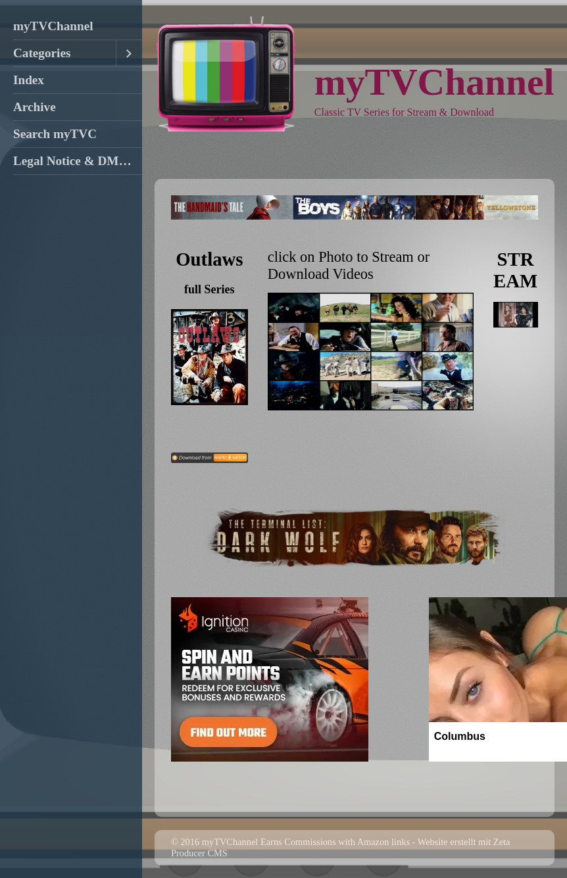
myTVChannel (53, 26)
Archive (34, 107)
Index (28, 80)
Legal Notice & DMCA (75, 161)
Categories (41, 53)
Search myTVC (55, 134)
